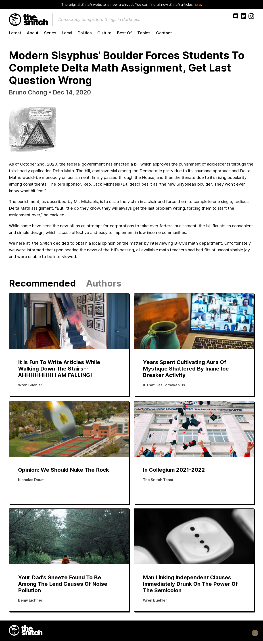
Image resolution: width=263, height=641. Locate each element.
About (32, 32)
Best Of (124, 32)
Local (67, 32)
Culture (104, 32)
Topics (143, 32)
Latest (15, 32)
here (197, 4)
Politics (85, 32)
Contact (164, 32)
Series (50, 32)
